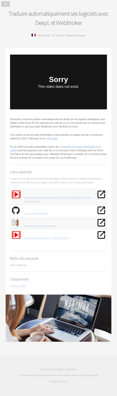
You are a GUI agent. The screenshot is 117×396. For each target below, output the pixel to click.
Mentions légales (57, 369)
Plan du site (45, 369)
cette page (51, 138)
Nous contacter (71, 369)
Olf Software (55, 381)
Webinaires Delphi (18, 285)
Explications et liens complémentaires (40, 225)
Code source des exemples (36, 213)
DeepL (66, 123)
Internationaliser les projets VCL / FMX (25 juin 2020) (46, 238)
